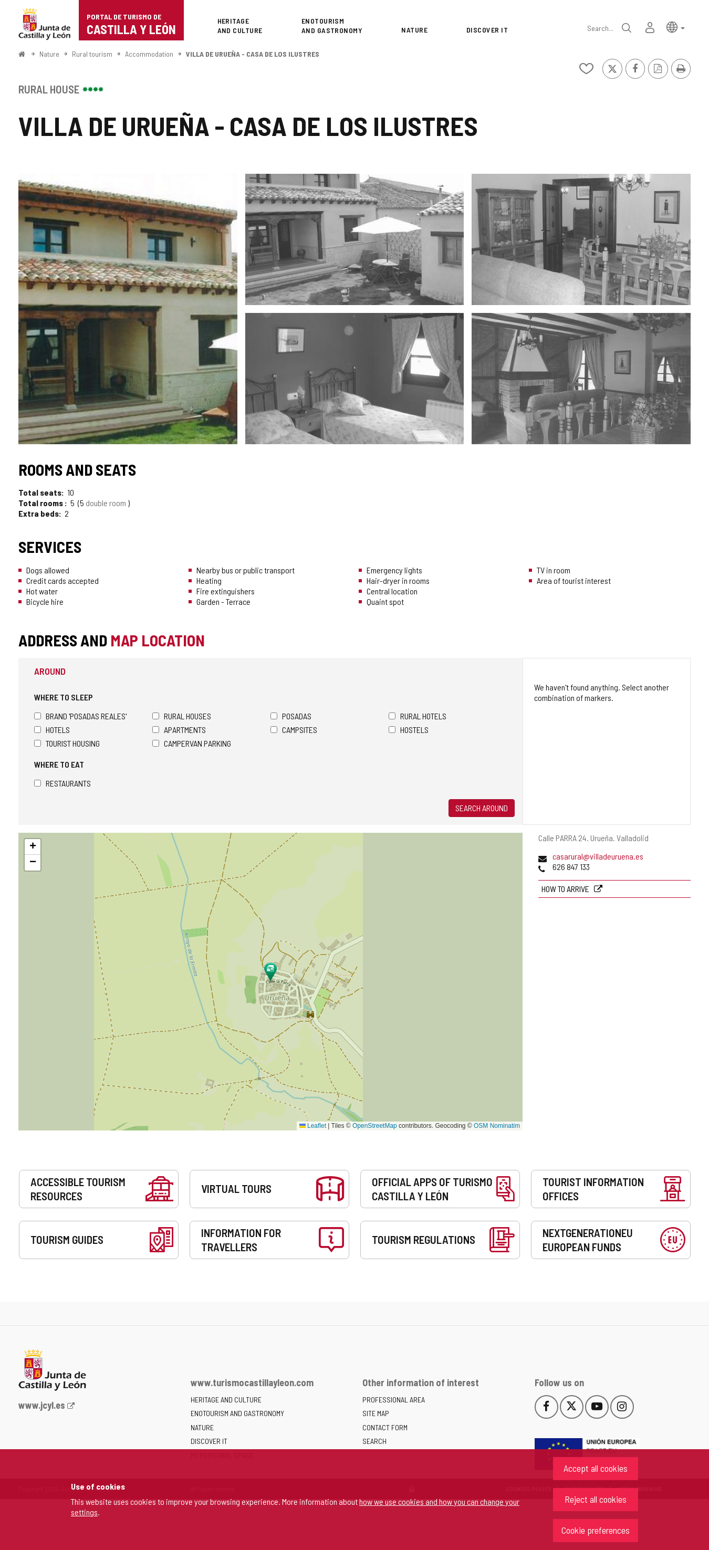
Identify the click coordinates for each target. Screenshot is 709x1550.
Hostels (409, 730)
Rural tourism (92, 53)
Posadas (290, 716)
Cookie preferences (595, 1530)
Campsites (293, 730)
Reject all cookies (596, 1499)
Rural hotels (417, 716)
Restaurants (62, 783)
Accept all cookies (596, 1468)
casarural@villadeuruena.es (597, 856)
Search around (481, 808)
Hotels (52, 730)
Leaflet (312, 1125)
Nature (49, 53)
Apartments (179, 730)
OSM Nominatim (497, 1125)
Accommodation (149, 53)
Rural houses (181, 716)
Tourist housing (67, 743)
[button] (675, 26)
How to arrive (566, 889)
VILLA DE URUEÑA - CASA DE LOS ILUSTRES (252, 53)
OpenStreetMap (374, 1125)
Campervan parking (191, 743)
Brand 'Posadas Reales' (80, 716)
